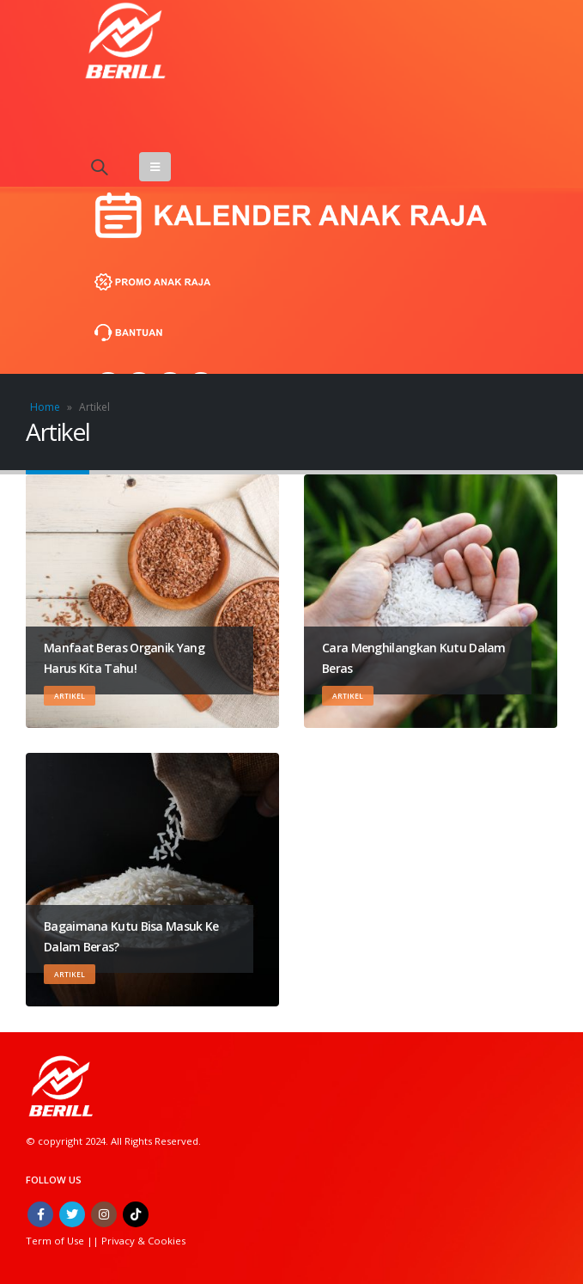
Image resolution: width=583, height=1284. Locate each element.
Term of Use (56, 1240)
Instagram (104, 1214)
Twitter (72, 1214)
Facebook (40, 1214)
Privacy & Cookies (143, 1240)
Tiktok (136, 1214)
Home (45, 407)
